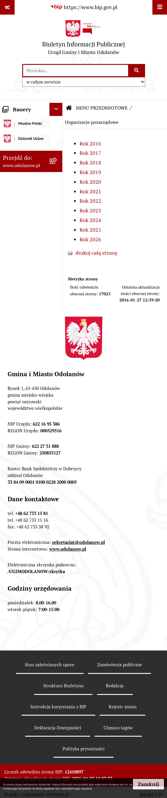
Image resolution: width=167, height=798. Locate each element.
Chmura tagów (118, 728)
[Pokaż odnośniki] (7, 7)
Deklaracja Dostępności (57, 728)
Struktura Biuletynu (63, 685)
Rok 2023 (90, 210)
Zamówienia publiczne (119, 664)
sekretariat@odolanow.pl (78, 542)
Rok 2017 (90, 153)
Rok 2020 (90, 181)
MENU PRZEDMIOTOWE (102, 108)
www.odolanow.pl (67, 549)
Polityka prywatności (84, 749)
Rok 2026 (90, 239)
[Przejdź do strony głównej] (83, 39)
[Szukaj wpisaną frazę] (137, 70)
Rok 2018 (90, 162)
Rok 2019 (90, 172)
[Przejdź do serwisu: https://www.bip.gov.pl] (83, 7)
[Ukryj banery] (56, 109)
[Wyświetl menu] (159, 7)
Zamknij (148, 784)
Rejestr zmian (123, 706)
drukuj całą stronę (96, 252)
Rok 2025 (90, 229)
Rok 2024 (90, 220)
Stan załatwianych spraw (50, 664)
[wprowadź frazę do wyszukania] (75, 70)
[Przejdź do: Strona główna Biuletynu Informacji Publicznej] (69, 108)
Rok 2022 (90, 200)
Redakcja (115, 685)
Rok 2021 (90, 191)
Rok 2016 (90, 143)
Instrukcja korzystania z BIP (58, 706)
